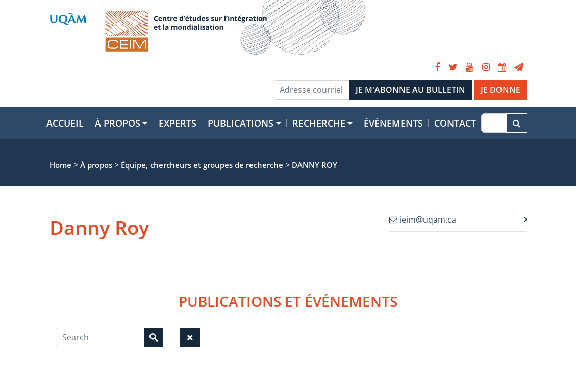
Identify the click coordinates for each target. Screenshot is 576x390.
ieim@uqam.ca (422, 219)
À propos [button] (117, 123)
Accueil (65, 123)
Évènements (393, 123)
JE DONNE (500, 89)
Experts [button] (177, 123)
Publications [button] (240, 123)
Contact (455, 123)
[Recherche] (493, 123)
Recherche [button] (318, 123)
